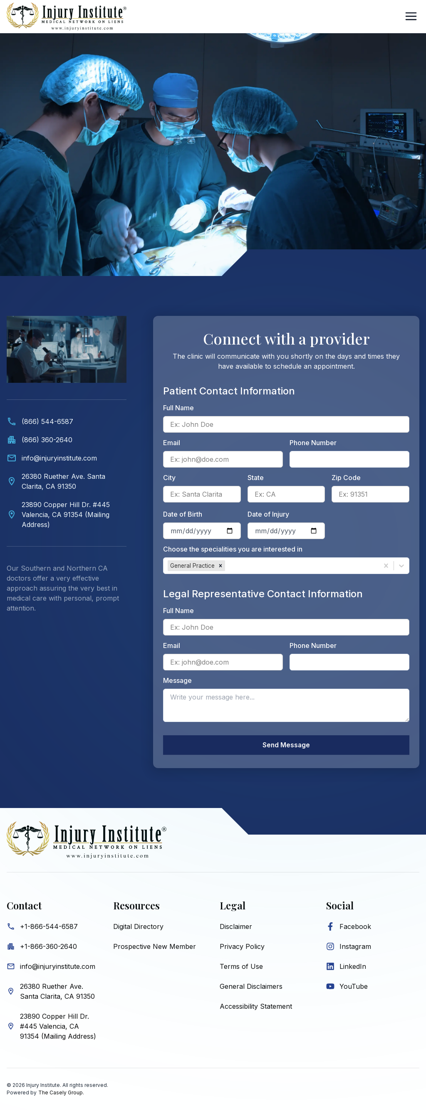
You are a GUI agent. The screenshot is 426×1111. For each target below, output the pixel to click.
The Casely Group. (61, 1094)
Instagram (355, 947)
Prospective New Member (154, 947)
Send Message (286, 745)
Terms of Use (241, 967)
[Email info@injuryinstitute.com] (66, 458)
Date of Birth (182, 514)
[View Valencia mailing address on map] (66, 515)
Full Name (178, 408)
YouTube (353, 987)
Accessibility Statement (256, 1007)
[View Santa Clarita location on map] (66, 481)
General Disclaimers (251, 987)
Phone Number (313, 442)
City (169, 477)
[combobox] (228, 566)
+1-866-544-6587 (49, 928)
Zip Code (346, 477)
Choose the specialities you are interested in (232, 549)
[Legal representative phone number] (349, 662)
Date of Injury (268, 514)
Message (177, 680)
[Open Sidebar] (411, 16)
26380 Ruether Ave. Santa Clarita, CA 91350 (57, 992)
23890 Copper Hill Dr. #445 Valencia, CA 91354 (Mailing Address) (58, 1027)
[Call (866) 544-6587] (66, 421)
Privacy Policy (242, 947)
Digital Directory (138, 928)
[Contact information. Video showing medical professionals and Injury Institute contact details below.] (66, 473)
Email (171, 442)
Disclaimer (236, 928)
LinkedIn (352, 967)
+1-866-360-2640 (48, 947)
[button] (220, 565)
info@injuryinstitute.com (57, 967)
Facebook (355, 928)
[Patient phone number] (349, 459)
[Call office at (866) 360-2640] (66, 440)
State (256, 477)
